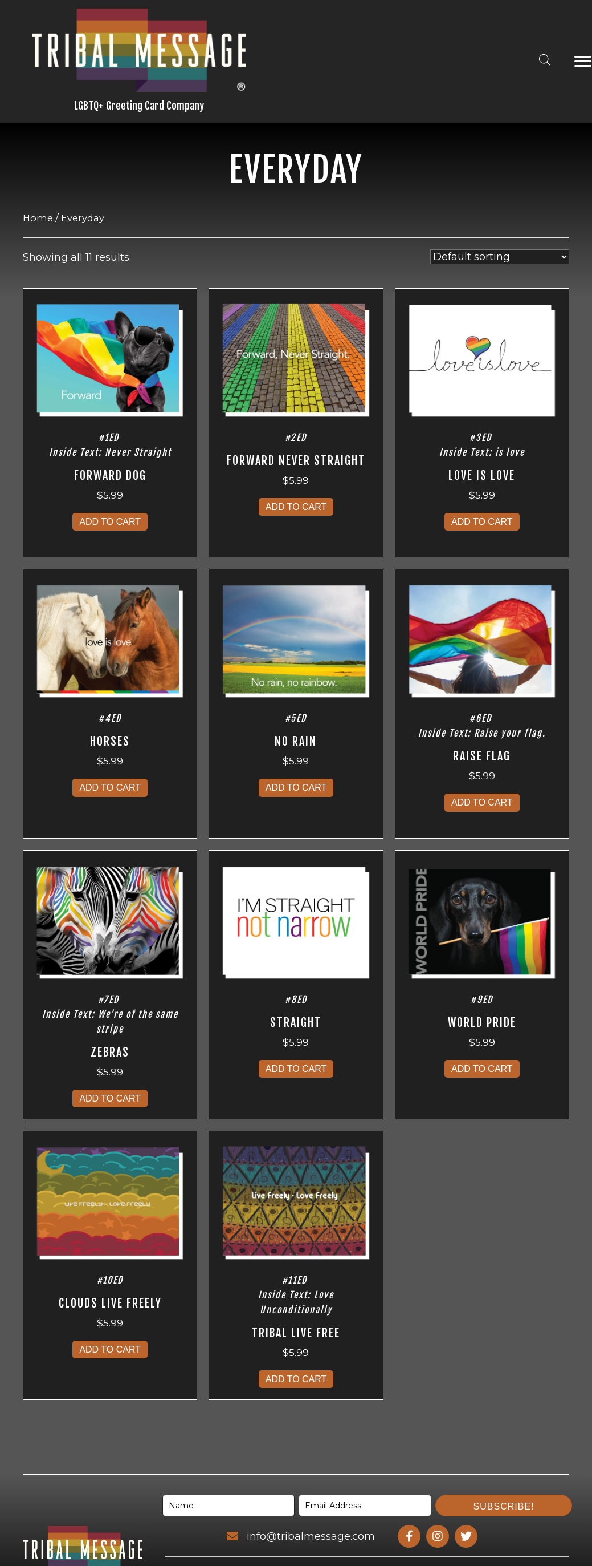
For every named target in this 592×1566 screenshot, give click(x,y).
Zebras (110, 1052)
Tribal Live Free (296, 1333)
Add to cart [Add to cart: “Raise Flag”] (482, 802)
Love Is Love (481, 475)
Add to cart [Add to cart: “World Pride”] (482, 1069)
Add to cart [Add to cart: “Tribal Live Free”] (296, 1379)
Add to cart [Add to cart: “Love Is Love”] (482, 522)
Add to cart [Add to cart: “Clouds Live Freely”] (110, 1349)
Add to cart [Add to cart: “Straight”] (296, 1069)
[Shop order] (499, 256)
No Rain (296, 741)
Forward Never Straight (296, 461)
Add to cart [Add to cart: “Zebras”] (110, 1098)
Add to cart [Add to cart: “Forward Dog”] (110, 522)
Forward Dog (110, 475)
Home (38, 218)
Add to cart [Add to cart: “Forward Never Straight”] (296, 507)
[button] (503, 1505)
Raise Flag (482, 756)
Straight (295, 1022)
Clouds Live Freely (110, 1303)
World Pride (482, 1022)
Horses (110, 741)
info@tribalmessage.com (311, 1536)
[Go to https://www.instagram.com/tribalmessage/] (437, 1536)
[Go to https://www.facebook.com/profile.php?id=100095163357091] (409, 1536)
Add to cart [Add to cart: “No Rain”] (296, 787)
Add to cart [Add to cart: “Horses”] (110, 787)
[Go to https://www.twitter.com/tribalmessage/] (466, 1536)
